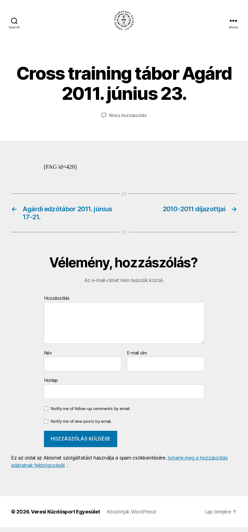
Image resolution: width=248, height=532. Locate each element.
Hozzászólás (57, 303)
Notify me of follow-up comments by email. (90, 413)
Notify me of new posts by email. (81, 425)
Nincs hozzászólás (127, 120)
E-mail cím (137, 357)
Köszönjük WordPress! (132, 516)
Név (48, 357)
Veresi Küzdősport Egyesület (65, 516)
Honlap (51, 385)
